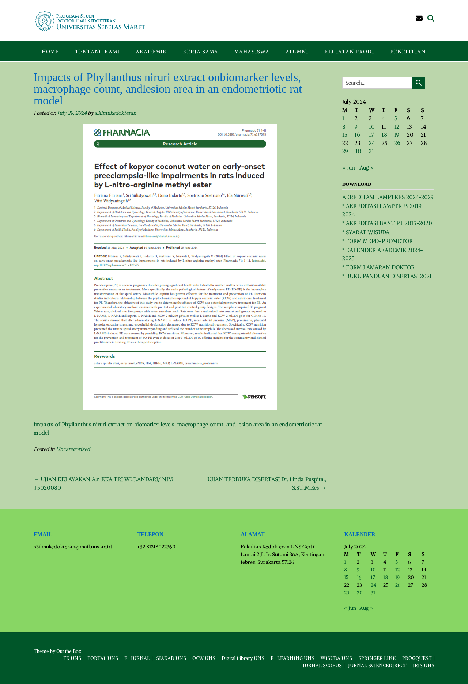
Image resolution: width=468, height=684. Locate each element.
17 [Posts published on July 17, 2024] (371, 134)
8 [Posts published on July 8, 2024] (344, 126)
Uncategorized (73, 449)
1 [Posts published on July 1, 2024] (343, 118)
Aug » (366, 167)
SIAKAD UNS (171, 658)
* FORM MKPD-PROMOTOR (377, 241)
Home (50, 51)
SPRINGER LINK (377, 658)
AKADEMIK (151, 51)
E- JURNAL (137, 658)
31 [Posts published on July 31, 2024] (371, 151)
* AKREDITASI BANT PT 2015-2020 (387, 223)
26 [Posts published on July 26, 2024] (397, 143)
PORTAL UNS (102, 658)
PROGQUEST (417, 658)
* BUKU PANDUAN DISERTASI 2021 (387, 276)
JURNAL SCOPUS (322, 665)
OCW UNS (203, 658)
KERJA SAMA (200, 51)
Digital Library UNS (243, 658)
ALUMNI (297, 51)
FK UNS (72, 658)
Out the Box (68, 651)
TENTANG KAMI (97, 51)
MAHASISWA (251, 51)
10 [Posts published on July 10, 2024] (372, 126)
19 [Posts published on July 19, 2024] (396, 134)
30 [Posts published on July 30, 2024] (358, 151)
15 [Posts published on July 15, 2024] (344, 134)
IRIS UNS (423, 665)
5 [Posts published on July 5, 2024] (395, 118)
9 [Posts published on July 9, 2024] (356, 126)
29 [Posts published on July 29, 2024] (345, 151)
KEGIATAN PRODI (349, 51)
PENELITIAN (408, 51)
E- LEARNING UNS (292, 658)
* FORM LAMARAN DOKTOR (378, 267)
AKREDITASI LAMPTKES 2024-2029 (388, 197)
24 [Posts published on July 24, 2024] (372, 143)
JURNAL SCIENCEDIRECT (377, 665)
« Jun (348, 167)
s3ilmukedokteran (115, 113)
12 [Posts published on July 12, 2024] (396, 126)
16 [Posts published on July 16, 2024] (357, 134)
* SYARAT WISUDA (365, 232)
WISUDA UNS (336, 658)
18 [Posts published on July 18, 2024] (384, 134)
